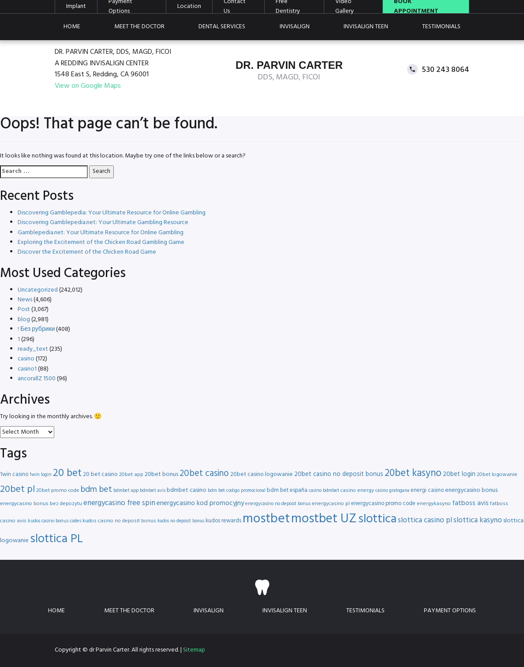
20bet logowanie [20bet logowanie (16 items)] (497, 474)
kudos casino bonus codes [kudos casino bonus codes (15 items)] (54, 521)
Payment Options (450, 611)
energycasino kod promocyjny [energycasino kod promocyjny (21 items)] (200, 503)
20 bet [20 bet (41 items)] (67, 473)
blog (24, 320)
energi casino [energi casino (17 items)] (427, 490)
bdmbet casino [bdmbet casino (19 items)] (186, 490)
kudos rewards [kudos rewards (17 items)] (223, 520)
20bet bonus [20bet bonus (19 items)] (161, 474)
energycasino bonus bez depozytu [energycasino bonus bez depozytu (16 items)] (41, 503)
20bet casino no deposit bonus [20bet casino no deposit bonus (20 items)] (338, 474)
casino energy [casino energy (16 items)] (357, 490)
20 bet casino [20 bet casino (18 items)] (100, 474)
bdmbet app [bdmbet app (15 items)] (125, 491)
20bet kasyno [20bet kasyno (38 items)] (413, 473)
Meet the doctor (139, 27)
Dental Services (221, 27)
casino (26, 359)
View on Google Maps (88, 86)
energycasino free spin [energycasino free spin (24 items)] (119, 503)
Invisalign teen (366, 27)
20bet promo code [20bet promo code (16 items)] (57, 490)
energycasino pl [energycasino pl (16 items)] (331, 503)
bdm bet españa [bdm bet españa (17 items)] (287, 490)
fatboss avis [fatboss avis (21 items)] (470, 503)
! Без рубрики (36, 329)
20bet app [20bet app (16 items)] (131, 474)
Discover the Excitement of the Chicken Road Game (87, 252)
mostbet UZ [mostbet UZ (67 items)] (324, 519)
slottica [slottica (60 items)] (377, 519)
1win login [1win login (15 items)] (41, 475)
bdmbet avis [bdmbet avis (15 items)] (152, 491)
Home (72, 27)
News (25, 300)
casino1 (27, 369)
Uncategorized (38, 290)
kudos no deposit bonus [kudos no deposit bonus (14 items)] (180, 521)
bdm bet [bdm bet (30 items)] (96, 490)
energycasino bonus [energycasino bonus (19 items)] (471, 490)
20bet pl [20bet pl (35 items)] (17, 489)
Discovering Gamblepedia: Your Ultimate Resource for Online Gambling (112, 213)
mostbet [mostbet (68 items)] (266, 519)
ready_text (33, 349)
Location (189, 6)
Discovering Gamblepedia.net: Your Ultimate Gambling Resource (103, 222)
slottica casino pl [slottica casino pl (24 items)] (425, 520)
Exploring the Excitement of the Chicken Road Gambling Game (101, 242)
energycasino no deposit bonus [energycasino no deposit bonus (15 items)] (278, 504)
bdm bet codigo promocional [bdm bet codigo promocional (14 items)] (237, 491)
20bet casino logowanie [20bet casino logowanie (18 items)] (261, 474)
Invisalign (295, 27)
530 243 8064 (445, 69)
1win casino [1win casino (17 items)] (14, 474)
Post (24, 309)
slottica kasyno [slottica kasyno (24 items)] (477, 520)
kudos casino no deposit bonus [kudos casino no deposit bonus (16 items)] (119, 521)
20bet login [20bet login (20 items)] (459, 474)
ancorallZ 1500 (37, 379)
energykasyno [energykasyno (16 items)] (434, 503)
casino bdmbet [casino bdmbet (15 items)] (324, 491)
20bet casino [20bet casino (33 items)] (204, 473)
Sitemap (194, 650)
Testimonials (441, 27)
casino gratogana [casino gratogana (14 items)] (392, 491)
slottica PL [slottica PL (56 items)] (56, 539)
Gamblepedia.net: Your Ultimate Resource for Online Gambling (100, 233)
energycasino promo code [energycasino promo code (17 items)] (383, 503)
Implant (76, 6)
